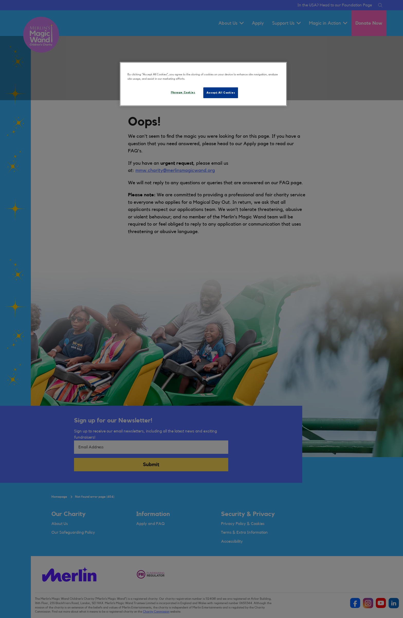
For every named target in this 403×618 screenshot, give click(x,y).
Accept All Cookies (220, 92)
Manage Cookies (183, 92)
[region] (203, 84)
